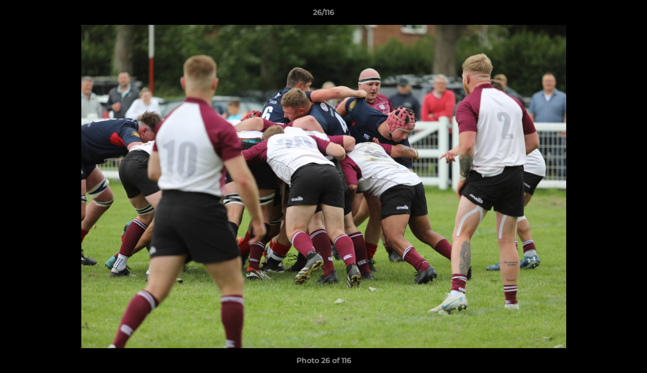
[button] (628, 15)
